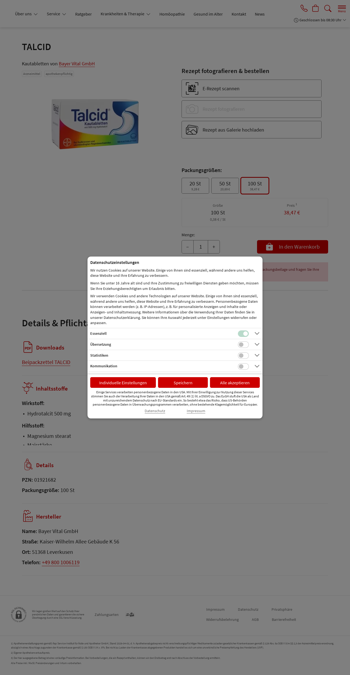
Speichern (183, 382)
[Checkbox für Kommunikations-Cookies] (243, 366)
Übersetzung (100, 344)
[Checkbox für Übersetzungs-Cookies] (243, 344)
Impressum (196, 411)
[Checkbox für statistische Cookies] (243, 355)
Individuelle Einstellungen (123, 382)
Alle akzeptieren (235, 382)
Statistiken (99, 355)
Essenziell (98, 333)
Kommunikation (103, 365)
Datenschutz (155, 411)
